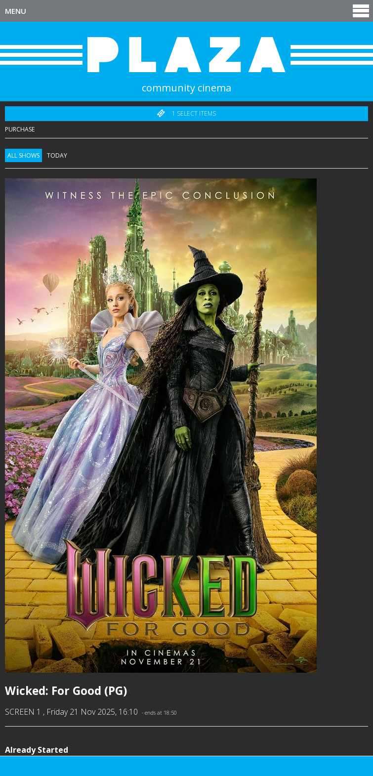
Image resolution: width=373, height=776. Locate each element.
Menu (188, 10)
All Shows (23, 155)
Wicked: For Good (53, 690)
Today (57, 155)
